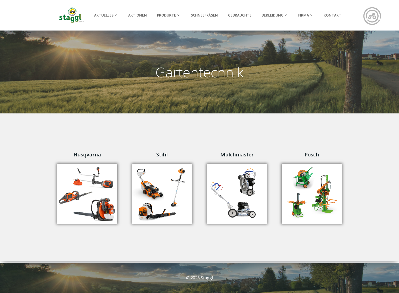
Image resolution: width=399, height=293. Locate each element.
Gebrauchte (239, 15)
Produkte (169, 15)
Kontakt (332, 15)
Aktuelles (106, 15)
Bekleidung (275, 15)
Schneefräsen (204, 15)
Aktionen (137, 15)
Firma (306, 15)
